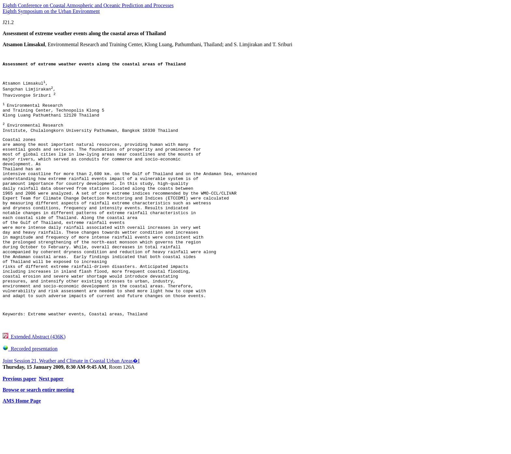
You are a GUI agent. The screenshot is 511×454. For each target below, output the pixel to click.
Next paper (51, 423)
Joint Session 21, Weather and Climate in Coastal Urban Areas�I (71, 405)
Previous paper (19, 423)
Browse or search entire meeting (38, 434)
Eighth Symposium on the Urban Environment (51, 11)
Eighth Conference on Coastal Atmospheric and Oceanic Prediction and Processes (88, 5)
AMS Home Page (22, 445)
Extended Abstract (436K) (34, 381)
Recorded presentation (30, 393)
